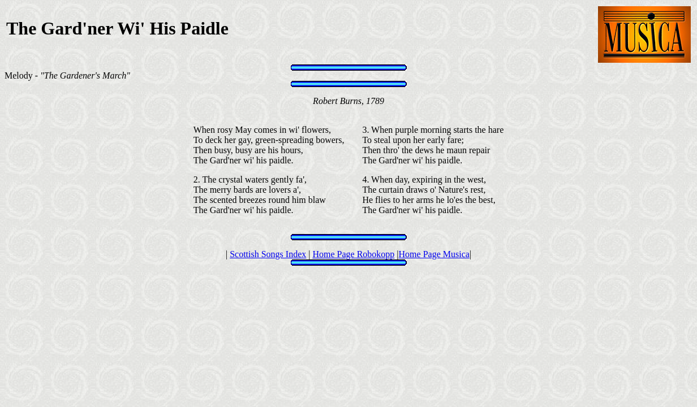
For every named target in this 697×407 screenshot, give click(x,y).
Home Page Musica (434, 254)
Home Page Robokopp (353, 254)
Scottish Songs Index (268, 254)
